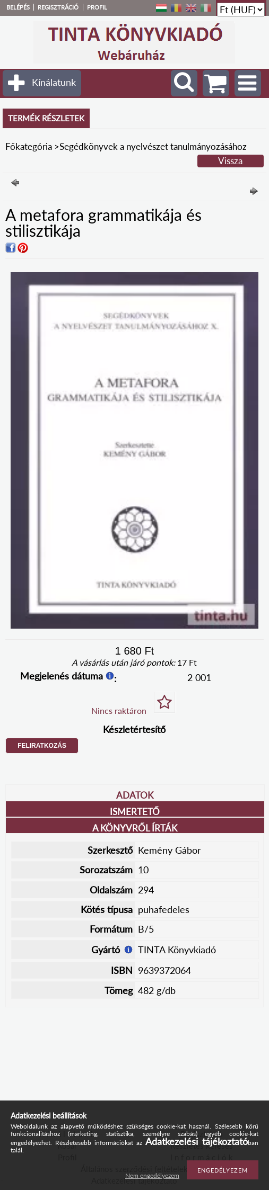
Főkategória (28, 146)
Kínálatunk (54, 82)
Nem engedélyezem (152, 1175)
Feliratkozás (42, 745)
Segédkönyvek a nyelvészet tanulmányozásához (153, 146)
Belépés (18, 7)
